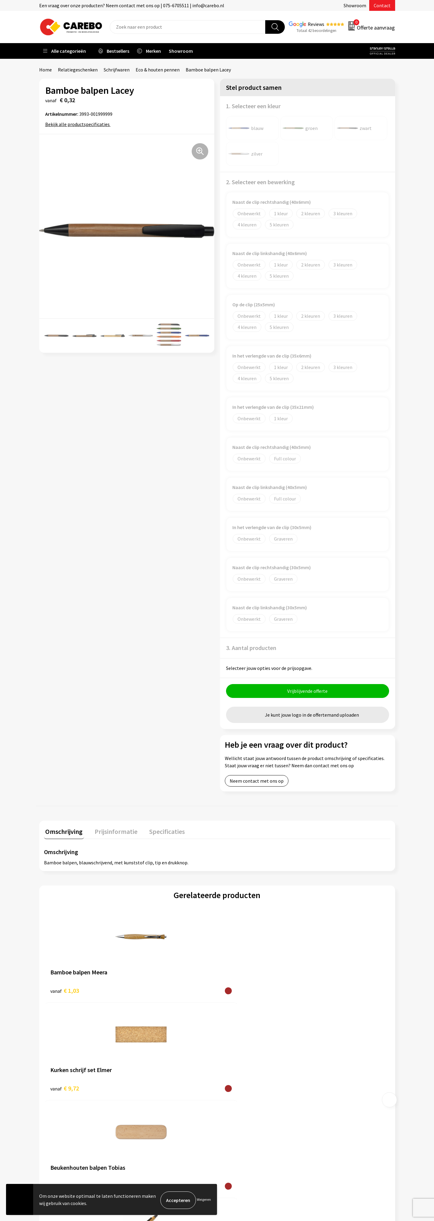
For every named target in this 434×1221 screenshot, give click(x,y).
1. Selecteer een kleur (253, 106)
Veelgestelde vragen (157, 1088)
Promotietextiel (330, 1051)
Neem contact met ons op (257, 782)
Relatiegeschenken (78, 70)
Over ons (234, 1060)
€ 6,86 (237, 990)
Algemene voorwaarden (160, 1078)
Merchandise (237, 1088)
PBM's (319, 1069)
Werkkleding (325, 1060)
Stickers (321, 1106)
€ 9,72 (151, 990)
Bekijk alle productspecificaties (79, 124)
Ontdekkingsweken (244, 1051)
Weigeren (204, 1200)
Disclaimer (147, 1124)
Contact (382, 5)
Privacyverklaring (154, 1106)
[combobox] (188, 27)
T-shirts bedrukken (244, 1078)
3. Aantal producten (251, 648)
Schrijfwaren (117, 70)
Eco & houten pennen (158, 70)
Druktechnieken (152, 1115)
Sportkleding (326, 1078)
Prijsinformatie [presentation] (111, 831)
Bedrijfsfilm (237, 1097)
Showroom (355, 5)
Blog (229, 1069)
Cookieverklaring (153, 1097)
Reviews (316, 24)
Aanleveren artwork (156, 1060)
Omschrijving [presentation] (62, 831)
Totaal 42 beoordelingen (316, 30)
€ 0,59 (324, 990)
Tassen (320, 1097)
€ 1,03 (64, 990)
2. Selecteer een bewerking (260, 182)
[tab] (62, 833)
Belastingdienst (152, 1051)
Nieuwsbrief (237, 1106)
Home (45, 70)
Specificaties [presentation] (160, 831)
